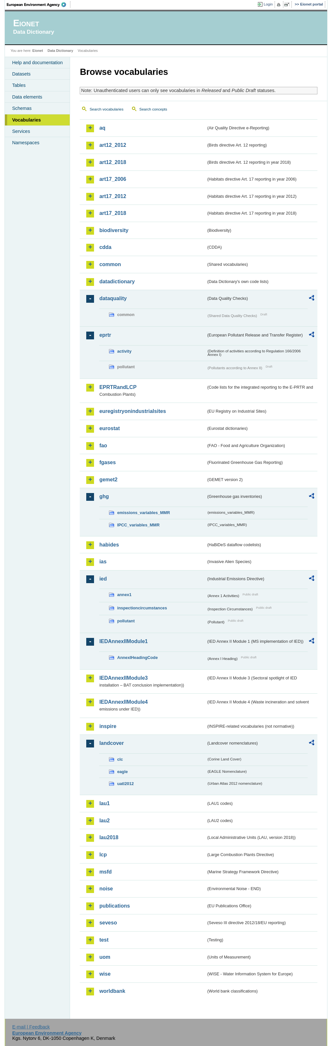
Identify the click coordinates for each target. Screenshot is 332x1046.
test (103, 940)
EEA (38, 4)
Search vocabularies (106, 109)
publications (114, 906)
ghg (104, 496)
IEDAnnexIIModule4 (123, 702)
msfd (105, 872)
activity (124, 351)
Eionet (37, 51)
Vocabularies (26, 120)
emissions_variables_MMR (143, 512)
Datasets (21, 73)
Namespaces (25, 142)
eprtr (105, 335)
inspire (107, 726)
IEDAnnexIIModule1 (123, 641)
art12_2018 (112, 162)
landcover (111, 743)
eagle (122, 771)
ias (102, 561)
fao (103, 445)
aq (102, 128)
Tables (19, 85)
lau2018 (108, 837)
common (110, 264)
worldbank (112, 991)
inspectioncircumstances (142, 607)
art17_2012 (112, 196)
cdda (105, 247)
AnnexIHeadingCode (137, 657)
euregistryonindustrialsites (132, 411)
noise (106, 888)
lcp (103, 854)
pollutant (126, 620)
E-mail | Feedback (31, 1026)
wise (105, 974)
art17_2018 (112, 213)
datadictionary (117, 281)
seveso (108, 922)
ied (103, 579)
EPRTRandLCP (117, 387)
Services (21, 131)
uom (104, 957)
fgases (107, 462)
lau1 (104, 803)
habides (109, 544)
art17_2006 (112, 179)
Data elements (27, 97)
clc (120, 759)
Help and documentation (37, 62)
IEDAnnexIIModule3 (123, 678)
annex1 (124, 594)
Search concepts (153, 109)
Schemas (21, 108)
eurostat (109, 428)
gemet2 (108, 479)
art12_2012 (112, 145)
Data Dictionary (60, 51)
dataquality (112, 298)
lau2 (104, 820)
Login (268, 4)
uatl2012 (125, 783)
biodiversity (113, 230)
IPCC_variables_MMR (138, 525)
